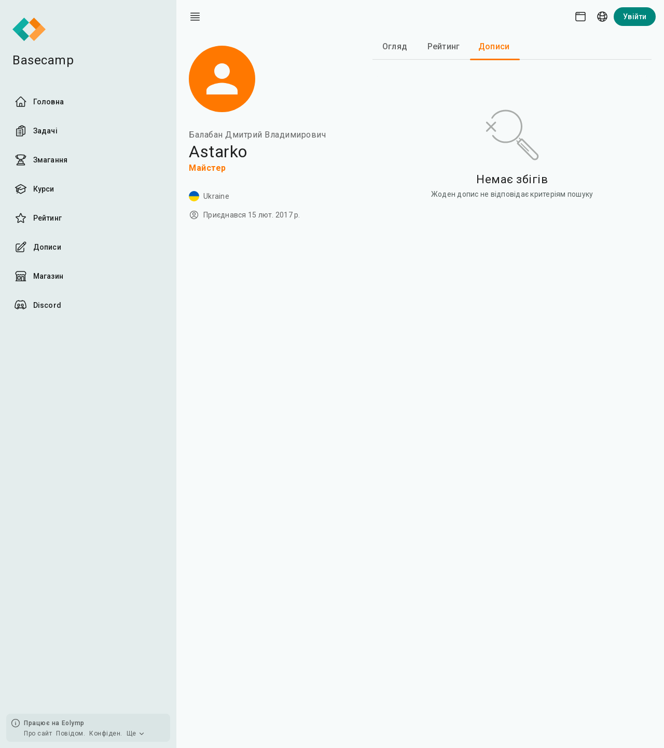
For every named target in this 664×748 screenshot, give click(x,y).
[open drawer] (195, 16)
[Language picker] (602, 16)
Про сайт (38, 733)
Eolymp (73, 723)
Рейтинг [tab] (443, 46)
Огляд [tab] (394, 46)
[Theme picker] (580, 16)
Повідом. (70, 733)
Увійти (634, 16)
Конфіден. (105, 733)
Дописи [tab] (493, 46)
